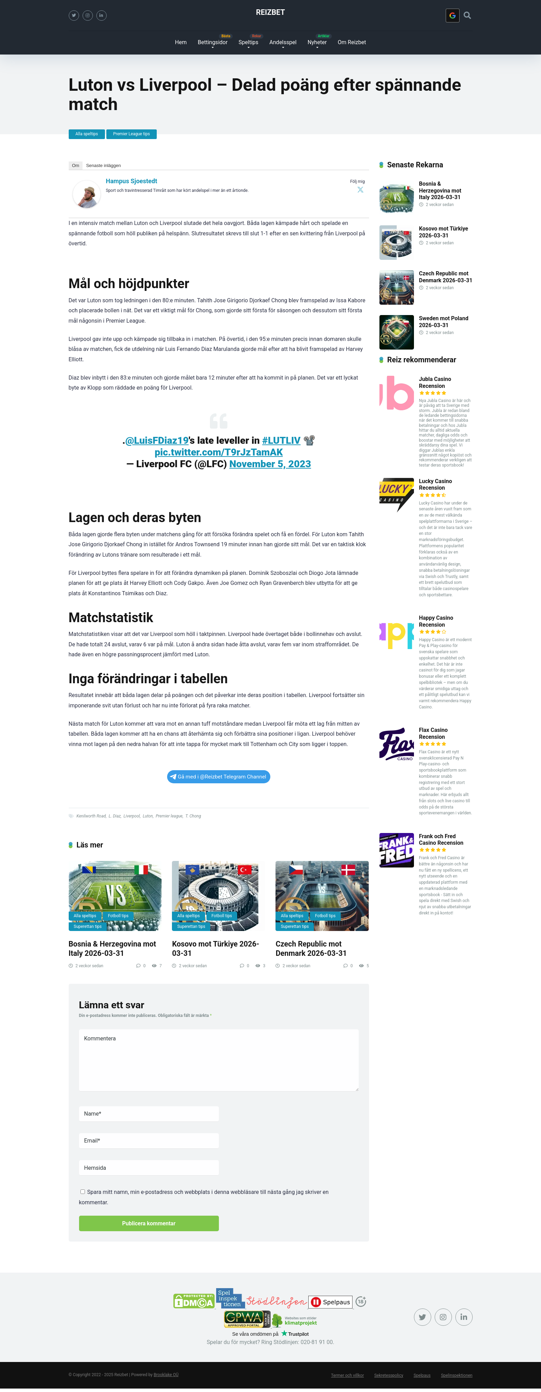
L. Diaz (115, 816)
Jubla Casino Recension (435, 382)
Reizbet (270, 12)
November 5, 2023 (270, 464)
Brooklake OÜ (166, 1374)
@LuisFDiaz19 (157, 440)
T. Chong (193, 816)
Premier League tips (131, 133)
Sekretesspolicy (388, 1375)
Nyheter (317, 42)
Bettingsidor (213, 42)
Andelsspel (283, 42)
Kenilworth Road (91, 816)
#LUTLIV (281, 440)
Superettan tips (88, 926)
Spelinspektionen (456, 1375)
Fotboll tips (118, 915)
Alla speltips (87, 133)
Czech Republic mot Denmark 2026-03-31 (311, 949)
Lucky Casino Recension (435, 484)
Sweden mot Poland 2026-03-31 (443, 321)
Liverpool (132, 816)
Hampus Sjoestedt (131, 181)
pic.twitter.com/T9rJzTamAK (219, 452)
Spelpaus (422, 1375)
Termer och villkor (347, 1375)
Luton (148, 816)
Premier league (169, 816)
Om (75, 165)
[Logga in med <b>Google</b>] (453, 15)
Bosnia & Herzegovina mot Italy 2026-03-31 (112, 949)
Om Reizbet (352, 42)
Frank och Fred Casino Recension (441, 839)
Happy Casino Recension (436, 621)
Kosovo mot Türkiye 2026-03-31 (443, 231)
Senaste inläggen (103, 165)
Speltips (248, 42)
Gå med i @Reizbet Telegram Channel (218, 777)
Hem (181, 42)
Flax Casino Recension (433, 733)
